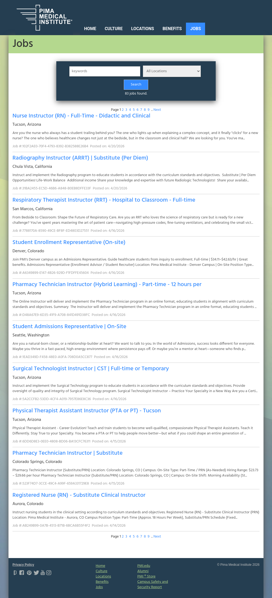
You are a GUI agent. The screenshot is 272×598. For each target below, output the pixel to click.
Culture (114, 28)
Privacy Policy (23, 565)
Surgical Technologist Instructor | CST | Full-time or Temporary (90, 368)
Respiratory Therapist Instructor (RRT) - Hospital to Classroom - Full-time (103, 200)
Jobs (195, 28)
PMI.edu (143, 566)
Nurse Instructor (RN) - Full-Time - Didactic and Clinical (81, 116)
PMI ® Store (146, 576)
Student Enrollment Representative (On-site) (68, 242)
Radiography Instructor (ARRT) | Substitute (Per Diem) (80, 158)
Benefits (172, 28)
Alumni (142, 571)
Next (157, 110)
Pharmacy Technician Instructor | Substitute (67, 453)
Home (90, 28)
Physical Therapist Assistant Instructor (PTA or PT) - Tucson (86, 411)
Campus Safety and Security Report (152, 584)
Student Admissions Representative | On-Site (69, 326)
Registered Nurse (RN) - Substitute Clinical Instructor (79, 495)
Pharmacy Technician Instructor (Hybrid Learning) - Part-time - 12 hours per (106, 284)
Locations (142, 28)
